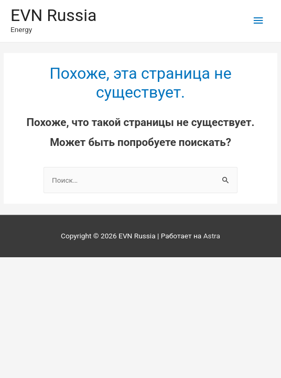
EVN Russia (53, 15)
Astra (211, 236)
